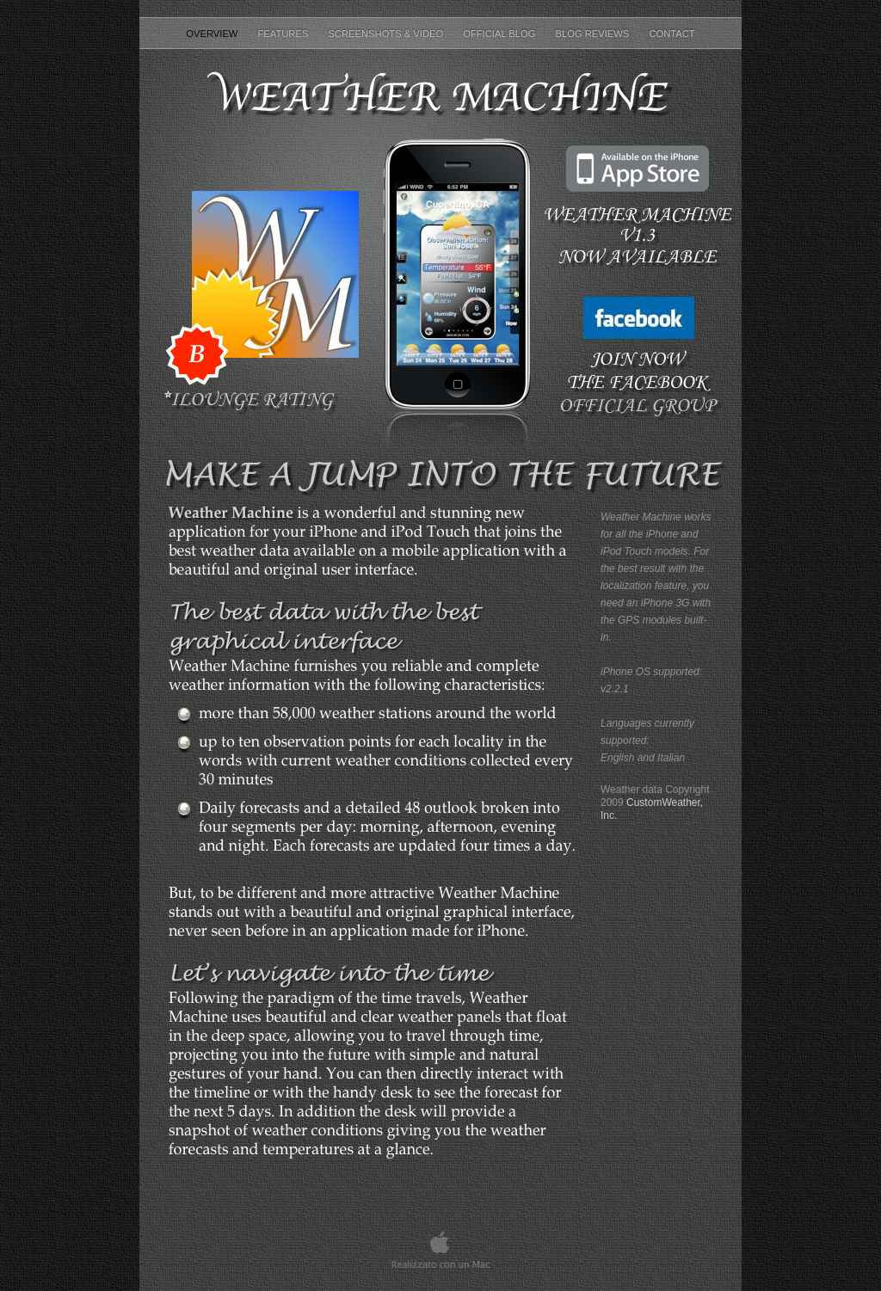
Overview (213, 33)
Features (284, 33)
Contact (671, 33)
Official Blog (500, 33)
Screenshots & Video (387, 33)
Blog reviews (594, 33)
